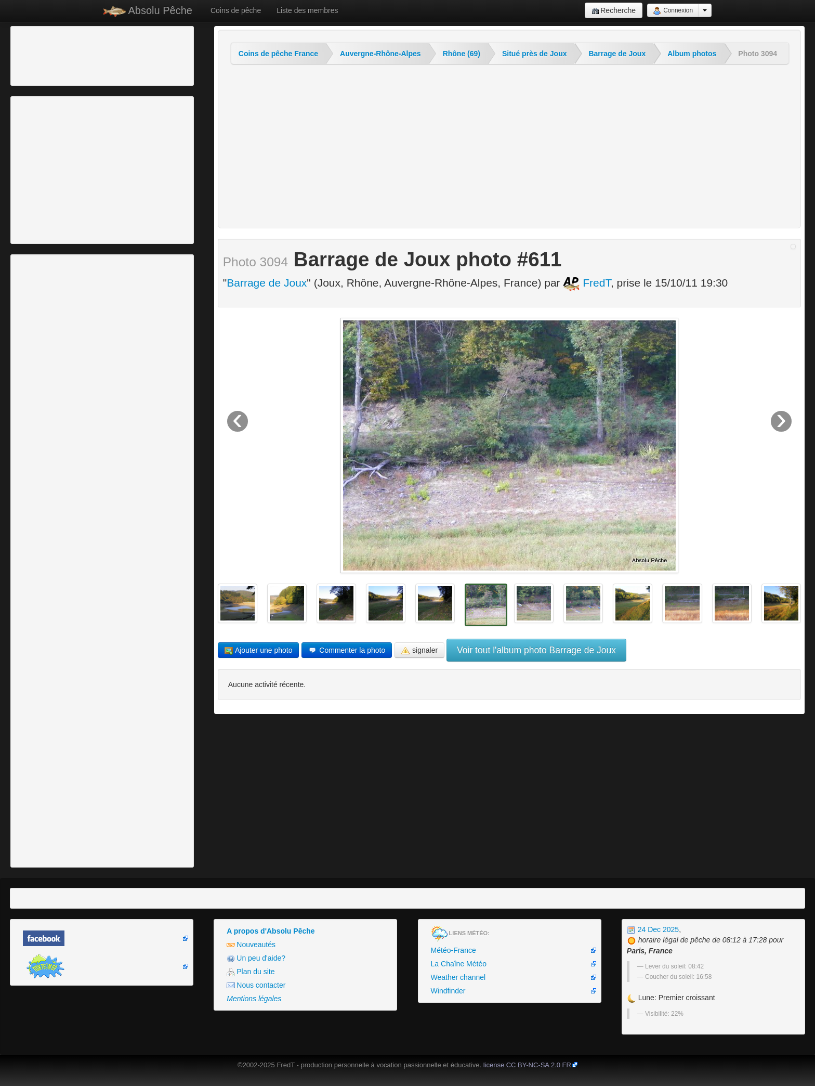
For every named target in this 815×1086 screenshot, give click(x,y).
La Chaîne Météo (459, 964)
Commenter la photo (346, 650)
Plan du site (250, 971)
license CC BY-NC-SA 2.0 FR (527, 1065)
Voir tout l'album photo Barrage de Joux (536, 650)
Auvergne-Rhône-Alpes (380, 53)
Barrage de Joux (617, 53)
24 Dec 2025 (653, 929)
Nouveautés (251, 944)
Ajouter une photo (259, 650)
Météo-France (453, 950)
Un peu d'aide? (256, 958)
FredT (587, 283)
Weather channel (458, 977)
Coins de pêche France (278, 53)
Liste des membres (307, 10)
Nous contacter (256, 985)
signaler (419, 650)
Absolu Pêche (147, 11)
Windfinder (448, 991)
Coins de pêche (236, 10)
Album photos (691, 53)
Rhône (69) (461, 53)
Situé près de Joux (534, 53)
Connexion (673, 11)
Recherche (613, 10)
